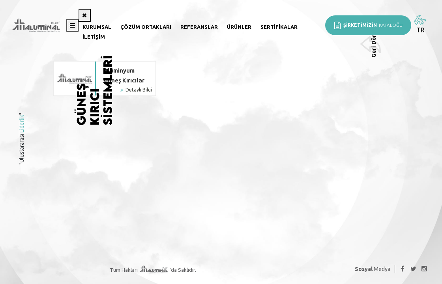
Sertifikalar (279, 27)
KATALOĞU (368, 25)
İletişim (93, 36)
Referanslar (199, 27)
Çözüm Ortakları (145, 27)
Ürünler (239, 27)
